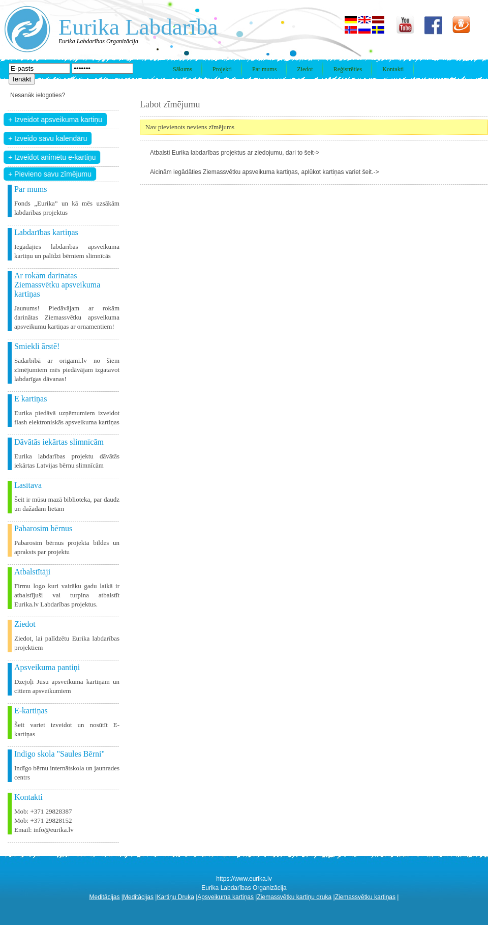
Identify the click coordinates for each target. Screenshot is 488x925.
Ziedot (305, 69)
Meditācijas (104, 897)
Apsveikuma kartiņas (225, 897)
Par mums (264, 69)
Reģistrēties (347, 69)
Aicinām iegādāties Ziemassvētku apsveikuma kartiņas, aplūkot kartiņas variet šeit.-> (264, 172)
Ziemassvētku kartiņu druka (294, 897)
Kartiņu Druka (175, 897)
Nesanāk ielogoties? (37, 95)
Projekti (222, 69)
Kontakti (393, 69)
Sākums (182, 69)
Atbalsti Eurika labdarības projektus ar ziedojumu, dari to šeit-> (234, 152)
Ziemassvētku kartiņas (365, 897)
